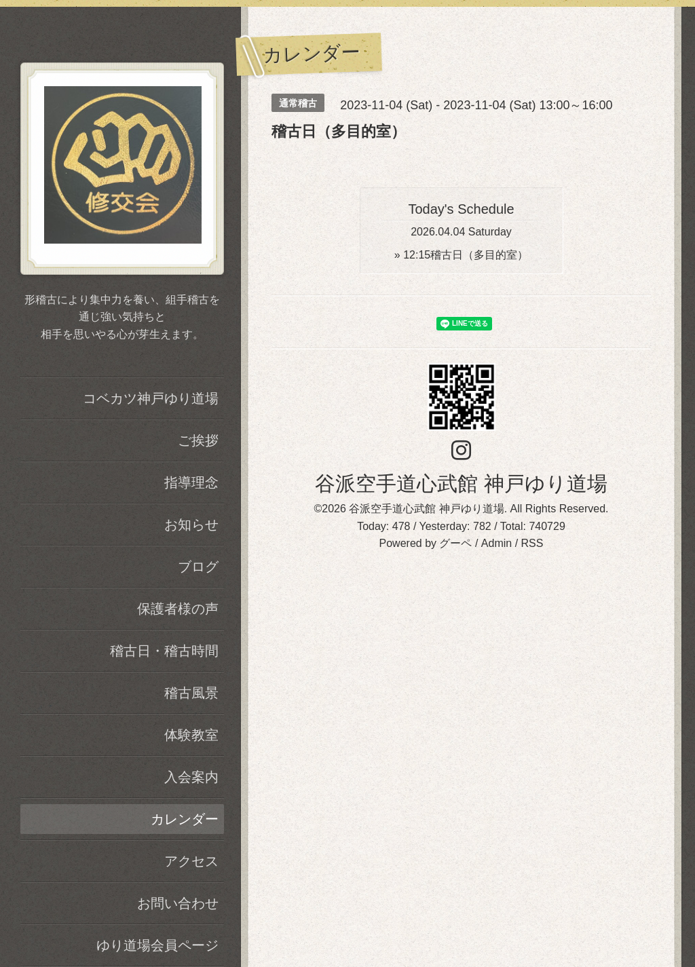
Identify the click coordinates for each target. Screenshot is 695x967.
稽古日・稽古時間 (164, 650)
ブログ (198, 566)
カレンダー (185, 819)
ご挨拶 (198, 440)
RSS (532, 543)
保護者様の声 (178, 608)
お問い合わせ (178, 903)
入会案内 (191, 777)
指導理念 (191, 482)
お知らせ (191, 524)
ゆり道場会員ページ (157, 945)
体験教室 (191, 734)
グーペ (455, 543)
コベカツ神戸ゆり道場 (151, 398)
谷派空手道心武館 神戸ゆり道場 (461, 483)
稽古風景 (191, 692)
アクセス (191, 861)
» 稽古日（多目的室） (461, 255)
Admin (496, 543)
